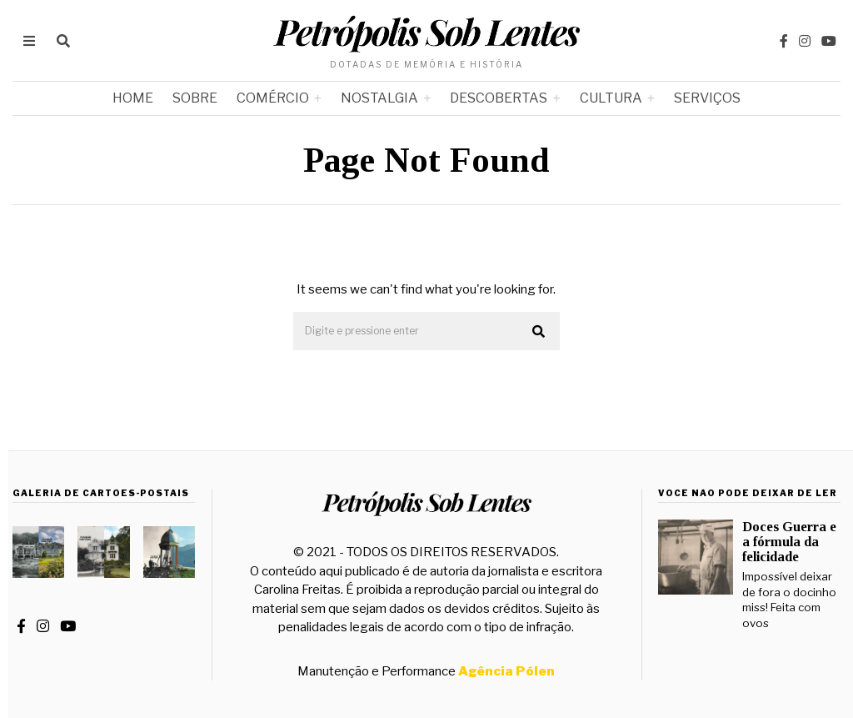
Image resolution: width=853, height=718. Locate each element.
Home (132, 98)
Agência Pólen (506, 671)
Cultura (611, 98)
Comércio (273, 98)
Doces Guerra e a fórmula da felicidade (789, 542)
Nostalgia (379, 98)
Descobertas (498, 98)
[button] (540, 332)
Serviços (707, 98)
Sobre (194, 98)
